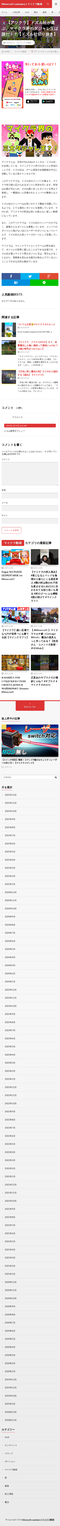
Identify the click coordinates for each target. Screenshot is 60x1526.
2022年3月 (10, 1160)
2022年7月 (10, 1127)
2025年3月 (10, 868)
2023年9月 (10, 1014)
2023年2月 (10, 1071)
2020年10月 (11, 1298)
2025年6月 (10, 843)
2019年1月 (10, 1404)
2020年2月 (10, 1363)
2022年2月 (10, 1168)
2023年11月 (11, 997)
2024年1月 (10, 981)
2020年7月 (10, 1322)
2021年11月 (11, 1192)
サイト (5, 515)
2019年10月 (11, 1395)
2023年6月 (10, 1038)
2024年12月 (11, 892)
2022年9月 (10, 1111)
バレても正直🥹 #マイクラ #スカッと (36, 324)
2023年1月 (10, 1079)
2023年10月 (11, 1006)
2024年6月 (10, 941)
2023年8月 (10, 1022)
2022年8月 (10, 1119)
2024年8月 (10, 924)
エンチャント (11, 1445)
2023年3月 (10, 1062)
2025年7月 (10, 835)
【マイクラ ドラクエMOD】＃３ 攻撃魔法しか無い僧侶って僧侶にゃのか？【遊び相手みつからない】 (38, 345)
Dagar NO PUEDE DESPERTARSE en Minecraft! (12, 575)
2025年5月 (10, 851)
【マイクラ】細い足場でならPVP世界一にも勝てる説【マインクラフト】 (15, 634)
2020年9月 (10, 1306)
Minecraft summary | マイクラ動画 (38, 1519)
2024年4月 (10, 957)
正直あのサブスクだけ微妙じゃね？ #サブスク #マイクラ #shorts (44, 681)
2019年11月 (11, 1387)
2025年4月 (10, 860)
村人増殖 (9, 1494)
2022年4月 (10, 1152)
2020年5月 (10, 1339)
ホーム (4, 12)
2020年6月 (10, 1331)
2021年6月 (10, 1233)
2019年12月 (11, 1379)
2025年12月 (11, 795)
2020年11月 (11, 1290)
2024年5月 (10, 949)
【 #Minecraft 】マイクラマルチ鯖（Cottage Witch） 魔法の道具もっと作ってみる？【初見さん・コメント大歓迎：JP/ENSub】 (44, 639)
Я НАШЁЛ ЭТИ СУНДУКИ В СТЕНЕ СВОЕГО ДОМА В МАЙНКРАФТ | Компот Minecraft (15, 684)
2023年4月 (10, 1054)
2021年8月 (10, 1217)
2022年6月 (10, 1136)
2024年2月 (10, 973)
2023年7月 (10, 1030)
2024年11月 (11, 900)
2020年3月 (10, 1355)
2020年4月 (10, 1347)
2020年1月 (10, 1371)
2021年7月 (10, 1225)
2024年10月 (11, 908)
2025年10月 (11, 811)
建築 (45, 12)
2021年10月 (11, 1201)
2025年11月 (11, 803)
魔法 (36, 12)
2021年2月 (10, 1266)
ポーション (10, 1461)
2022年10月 (11, 1103)
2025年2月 (10, 876)
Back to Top (30, 706)
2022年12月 (11, 1087)
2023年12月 (11, 989)
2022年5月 (10, 1144)
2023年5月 (10, 1046)
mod (27, 12)
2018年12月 (11, 1412)
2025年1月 (10, 884)
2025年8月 (10, 827)
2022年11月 (11, 1095)
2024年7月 (10, 933)
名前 (4, 490)
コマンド (8, 767)
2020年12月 (11, 1282)
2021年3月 (10, 1257)
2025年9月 (10, 819)
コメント (6, 459)
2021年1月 (10, 1274)
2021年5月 (10, 1241)
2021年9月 (10, 1209)
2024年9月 (10, 916)
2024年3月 (10, 965)
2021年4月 (10, 1249)
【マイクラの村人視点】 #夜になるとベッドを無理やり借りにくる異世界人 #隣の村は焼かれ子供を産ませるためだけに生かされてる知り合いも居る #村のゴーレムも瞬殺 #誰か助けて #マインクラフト (44, 586)
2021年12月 (11, 1184)
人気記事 (16, 12)
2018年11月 (11, 1420)
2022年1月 (10, 1176)
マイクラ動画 (25, 43)
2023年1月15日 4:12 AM (16, 425)
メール (5, 503)
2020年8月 (10, 1314)
